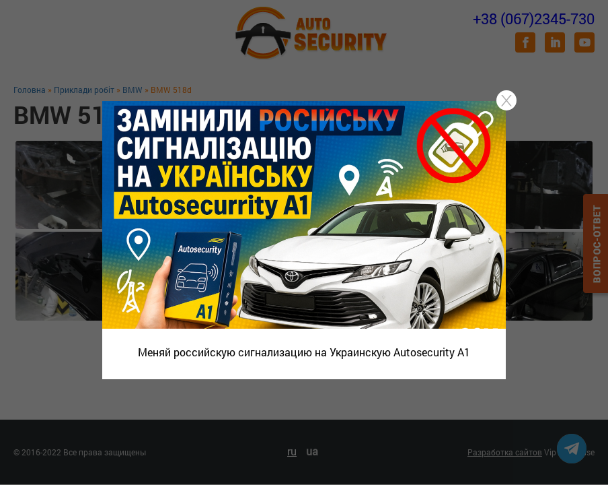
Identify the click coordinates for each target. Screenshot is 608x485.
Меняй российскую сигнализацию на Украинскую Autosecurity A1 (304, 352)
